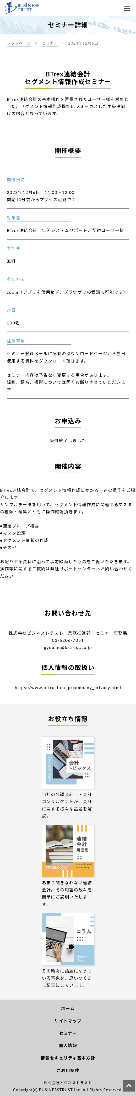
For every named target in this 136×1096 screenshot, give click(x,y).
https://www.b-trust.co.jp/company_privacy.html (68, 687)
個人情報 (68, 1045)
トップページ (19, 43)
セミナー (50, 43)
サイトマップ (68, 1020)
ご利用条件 (68, 1070)
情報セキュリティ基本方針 (68, 1057)
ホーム (68, 1008)
